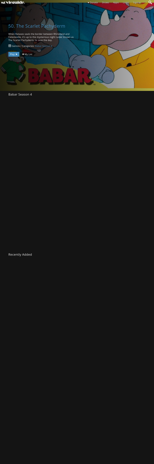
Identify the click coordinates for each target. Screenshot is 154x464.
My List (27, 54)
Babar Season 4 (43, 46)
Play (14, 54)
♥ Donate (93, 2)
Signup (137, 2)
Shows (105, 2)
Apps (116, 2)
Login (126, 2)
